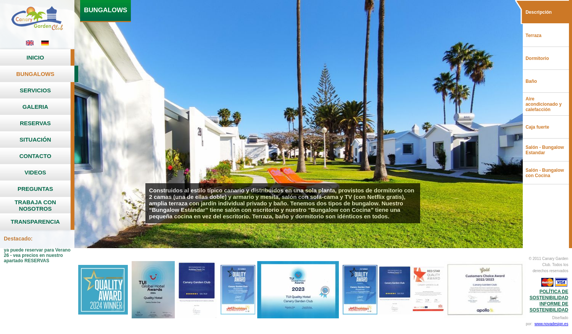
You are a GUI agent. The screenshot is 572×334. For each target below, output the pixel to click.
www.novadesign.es (551, 324)
